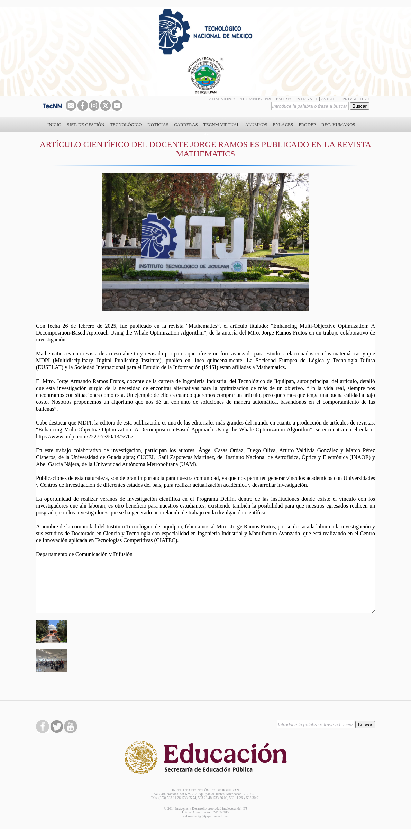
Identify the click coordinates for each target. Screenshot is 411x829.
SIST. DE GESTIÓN (85, 124)
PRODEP (307, 124)
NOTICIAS (157, 124)
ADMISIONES (223, 98)
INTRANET (306, 98)
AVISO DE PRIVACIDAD (345, 98)
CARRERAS (186, 124)
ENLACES (283, 124)
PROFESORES (279, 98)
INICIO (54, 124)
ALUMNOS (250, 98)
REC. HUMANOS (338, 124)
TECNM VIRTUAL (221, 124)
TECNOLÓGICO (126, 124)
